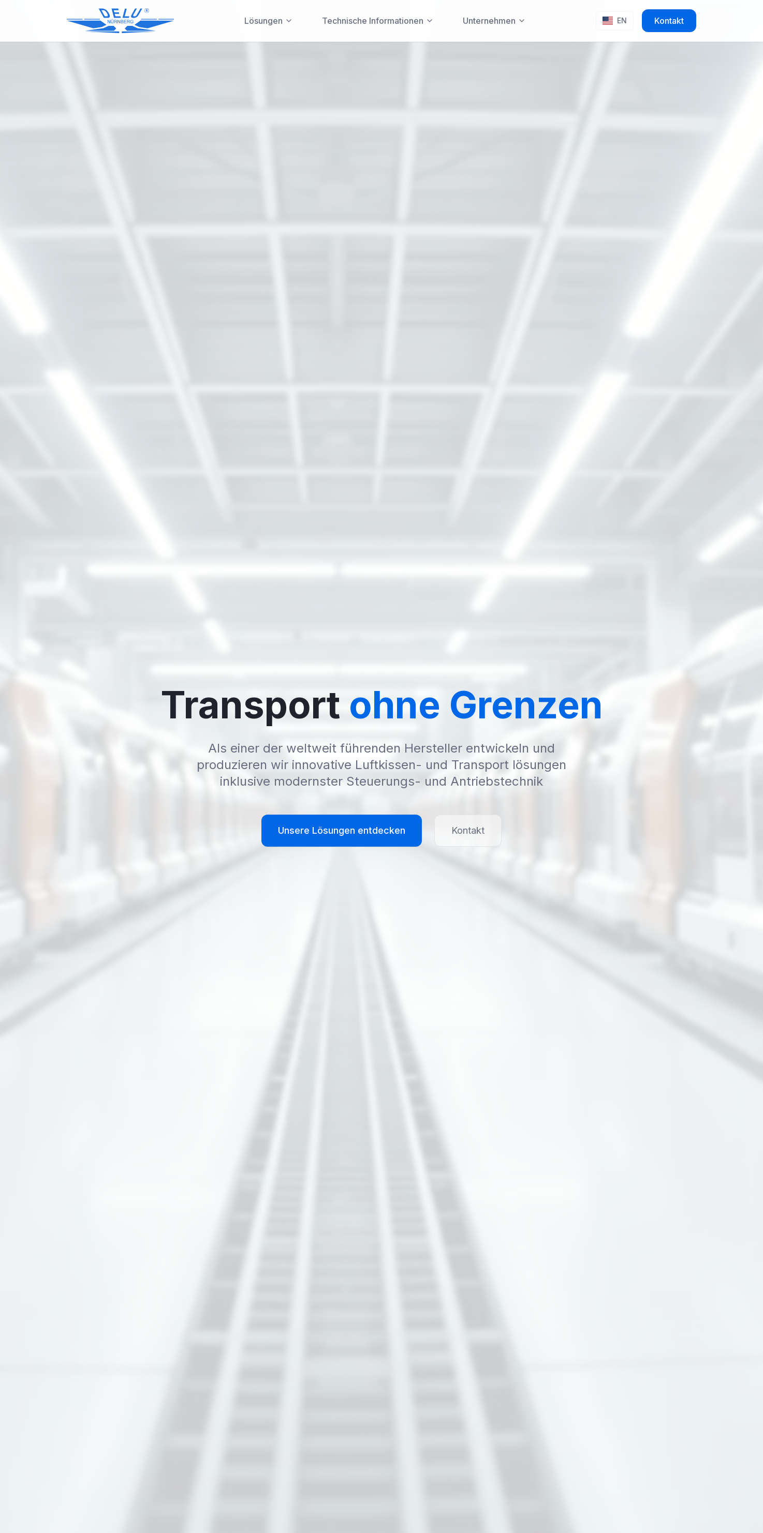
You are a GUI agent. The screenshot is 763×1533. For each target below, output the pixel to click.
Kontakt (669, 21)
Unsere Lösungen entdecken (341, 830)
